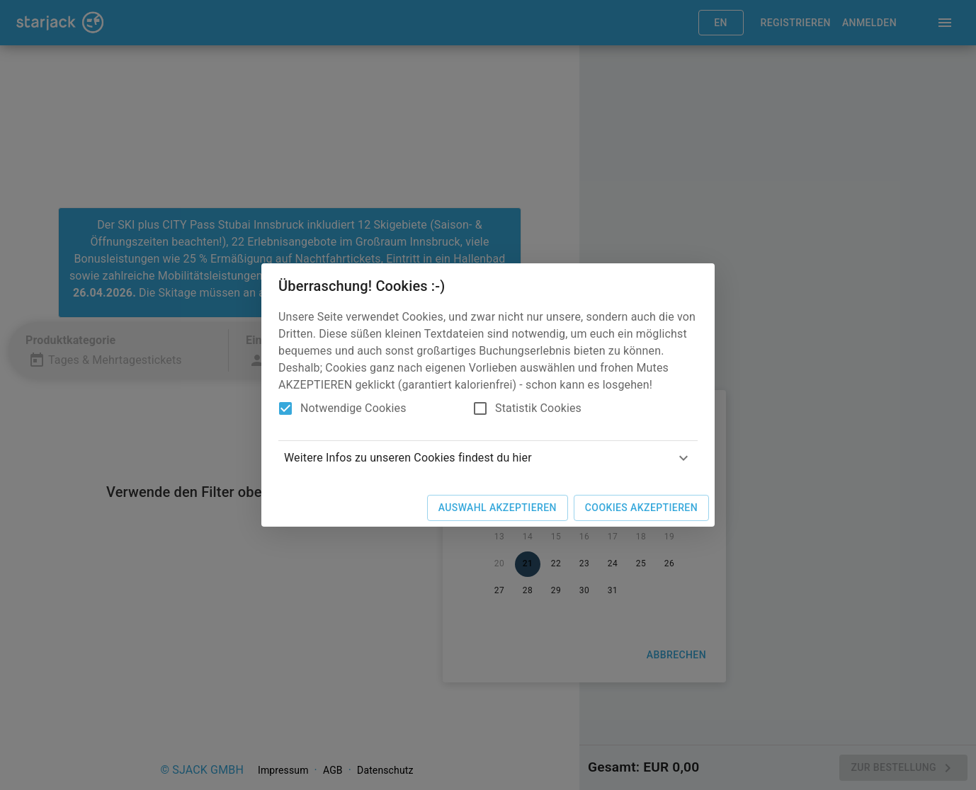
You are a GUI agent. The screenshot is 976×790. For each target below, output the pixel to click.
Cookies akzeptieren (641, 507)
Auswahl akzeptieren (497, 507)
